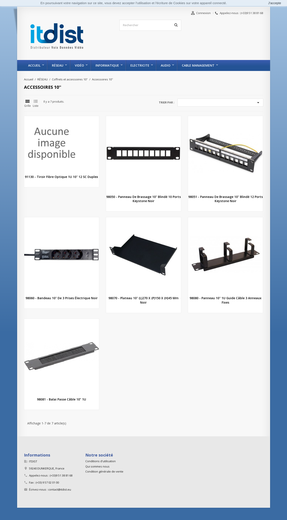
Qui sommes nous (97, 466)
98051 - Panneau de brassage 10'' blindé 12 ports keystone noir (225, 199)
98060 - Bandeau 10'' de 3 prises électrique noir (62, 298)
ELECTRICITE (139, 65)
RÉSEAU (57, 65)
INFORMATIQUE (107, 65)
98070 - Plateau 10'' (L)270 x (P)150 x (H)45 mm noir (143, 300)
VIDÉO (79, 65)
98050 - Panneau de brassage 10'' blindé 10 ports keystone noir (143, 199)
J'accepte (274, 3)
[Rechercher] (150, 25)
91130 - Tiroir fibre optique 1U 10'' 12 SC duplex (61, 177)
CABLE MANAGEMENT (198, 65)
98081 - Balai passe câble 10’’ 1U (61, 399)
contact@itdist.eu (59, 489)
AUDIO (165, 65)
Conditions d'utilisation (100, 461)
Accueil (34, 65)
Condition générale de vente (104, 471)
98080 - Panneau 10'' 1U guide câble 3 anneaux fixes (225, 300)
